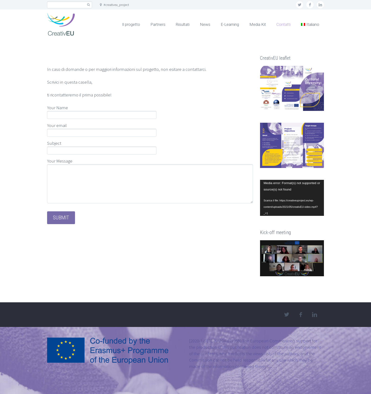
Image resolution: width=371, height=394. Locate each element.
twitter (299, 4)
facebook (310, 4)
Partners (157, 24)
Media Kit (257, 24)
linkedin (320, 4)
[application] (292, 198)
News (205, 24)
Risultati (183, 24)
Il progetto (131, 24)
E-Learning (230, 24)
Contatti (283, 24)
